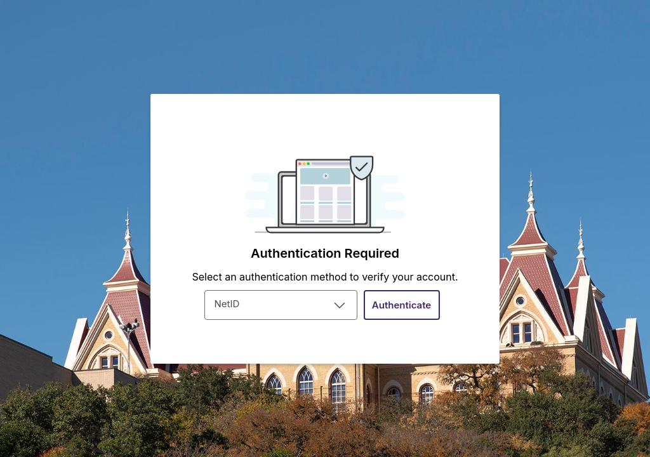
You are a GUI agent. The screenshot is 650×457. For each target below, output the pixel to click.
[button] (402, 305)
